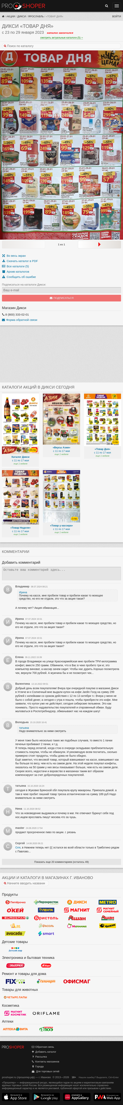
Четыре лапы (15, 997)
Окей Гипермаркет (15, 910)
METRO (107, 902)
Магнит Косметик (15, 1013)
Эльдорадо (15, 965)
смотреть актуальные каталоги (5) (61, 37)
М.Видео (46, 965)
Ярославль (36, 16)
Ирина (23, 592)
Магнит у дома (77, 910)
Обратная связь (42, 1046)
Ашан (77, 918)
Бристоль (46, 918)
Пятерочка (15, 902)
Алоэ (46, 1029)
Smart (46, 934)
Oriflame (46, 1013)
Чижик (107, 926)
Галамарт (46, 981)
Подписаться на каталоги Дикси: (24, 284)
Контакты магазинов (45, 1061)
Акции (10, 16)
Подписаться (62, 298)
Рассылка (39, 1056)
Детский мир (15, 949)
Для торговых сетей (45, 1071)
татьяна (24, 727)
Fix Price (15, 981)
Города (37, 1066)
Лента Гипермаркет (46, 910)
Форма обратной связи (19, 319)
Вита (15, 1029)
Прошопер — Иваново (23, 6)
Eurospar (15, 918)
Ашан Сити (107, 918)
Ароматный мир (15, 926)
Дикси (21, 16)
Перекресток (46, 902)
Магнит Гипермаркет (107, 910)
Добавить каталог (43, 1051)
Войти (116, 16)
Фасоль (46, 926)
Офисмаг (77, 981)
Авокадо (15, 934)
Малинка (77, 926)
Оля (17, 847)
